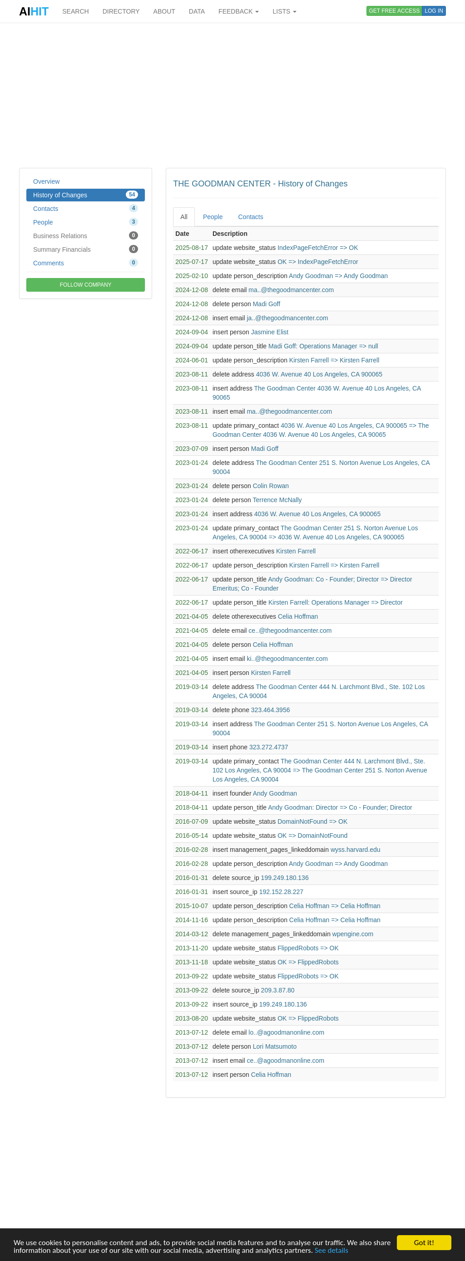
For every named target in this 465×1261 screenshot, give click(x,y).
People (85, 222)
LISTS (284, 11)
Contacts (85, 208)
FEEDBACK (238, 11)
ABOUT (164, 11)
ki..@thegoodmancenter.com (287, 658)
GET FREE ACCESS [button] (394, 11)
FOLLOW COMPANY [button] (86, 285)
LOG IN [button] (434, 11)
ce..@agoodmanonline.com (285, 1060)
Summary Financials (85, 249)
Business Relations (85, 235)
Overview (46, 181)
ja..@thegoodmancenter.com (287, 318)
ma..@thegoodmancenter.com (291, 289)
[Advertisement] (232, 95)
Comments (85, 263)
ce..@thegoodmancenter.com (289, 630)
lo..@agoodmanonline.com (286, 1032)
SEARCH (75, 11)
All (184, 216)
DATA (197, 11)
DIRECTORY (121, 11)
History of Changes (85, 195)
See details (331, 1250)
